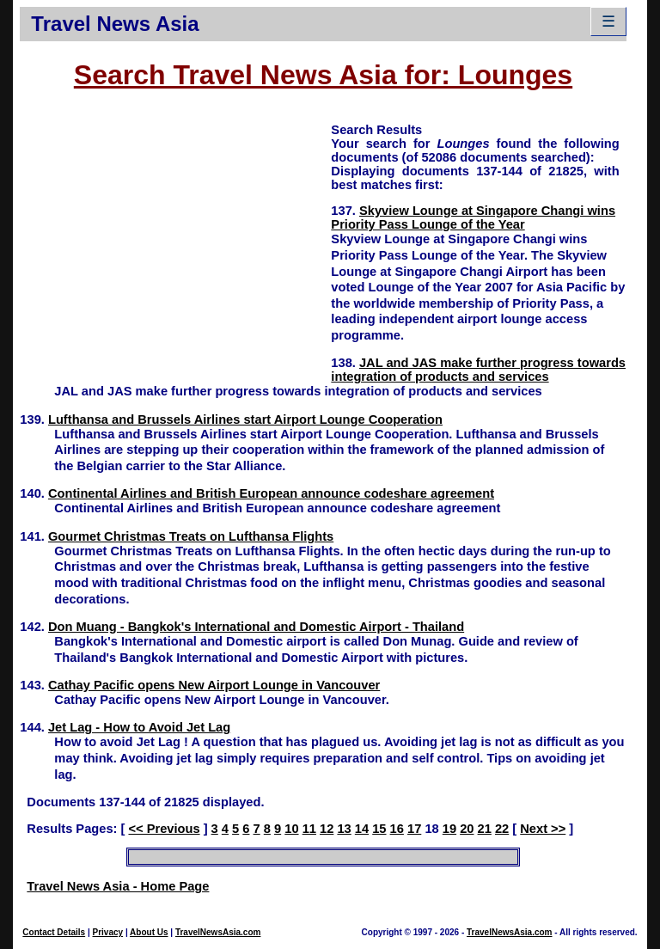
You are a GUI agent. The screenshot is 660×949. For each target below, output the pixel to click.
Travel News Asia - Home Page (118, 886)
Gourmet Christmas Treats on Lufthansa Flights (190, 536)
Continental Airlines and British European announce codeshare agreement (271, 493)
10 (291, 829)
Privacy (108, 932)
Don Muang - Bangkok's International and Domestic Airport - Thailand (256, 627)
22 (502, 829)
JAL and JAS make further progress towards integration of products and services (478, 369)
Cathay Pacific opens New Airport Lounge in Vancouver (214, 685)
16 (397, 829)
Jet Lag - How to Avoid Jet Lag (139, 727)
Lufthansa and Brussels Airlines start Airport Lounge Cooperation (245, 419)
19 (449, 829)
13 (344, 829)
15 (379, 829)
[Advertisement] (175, 241)
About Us (149, 932)
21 (485, 829)
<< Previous (163, 829)
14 (362, 829)
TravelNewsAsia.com (218, 932)
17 (414, 829)
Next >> (542, 829)
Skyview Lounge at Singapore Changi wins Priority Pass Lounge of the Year (473, 217)
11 (309, 829)
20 (467, 829)
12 (326, 829)
